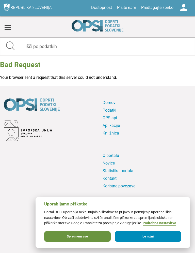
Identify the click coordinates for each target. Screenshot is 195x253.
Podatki (109, 110)
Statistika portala (118, 170)
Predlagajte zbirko (157, 7)
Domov (109, 102)
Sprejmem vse (77, 236)
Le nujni (148, 236)
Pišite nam (126, 7)
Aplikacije (111, 125)
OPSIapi (110, 117)
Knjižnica (111, 133)
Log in (183, 7)
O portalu (111, 155)
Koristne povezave (119, 186)
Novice (109, 163)
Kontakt (110, 178)
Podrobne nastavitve (159, 223)
